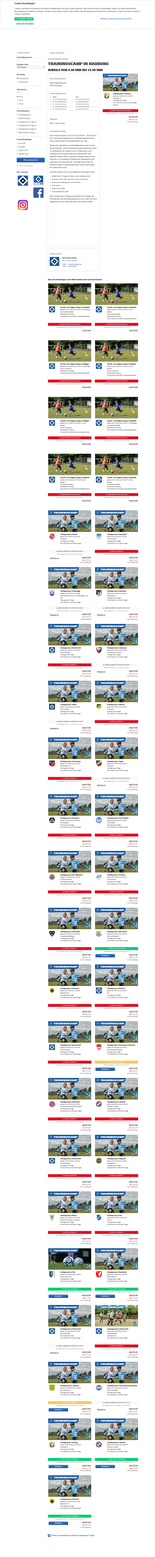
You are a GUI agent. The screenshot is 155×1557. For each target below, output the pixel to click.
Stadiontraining (23, 118)
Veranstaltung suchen (31, 57)
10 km (20, 97)
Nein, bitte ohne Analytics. (25, 24)
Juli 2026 (21, 147)
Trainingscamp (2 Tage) (26, 122)
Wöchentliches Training (26, 133)
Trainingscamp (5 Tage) (26, 129)
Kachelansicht (22, 78)
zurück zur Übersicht (57, 53)
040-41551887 (72, 266)
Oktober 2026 (23, 154)
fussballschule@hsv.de (74, 264)
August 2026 (22, 150)
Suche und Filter (23, 53)
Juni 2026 (21, 143)
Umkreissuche (23, 90)
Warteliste (54, 558)
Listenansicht (22, 82)
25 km (20, 100)
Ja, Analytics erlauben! (24, 19)
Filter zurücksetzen (26, 166)
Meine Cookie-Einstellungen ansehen (116, 19)
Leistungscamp (24, 115)
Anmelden (105, 956)
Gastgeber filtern (31, 66)
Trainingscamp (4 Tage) (26, 125)
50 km (20, 104)
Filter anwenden (30, 160)
